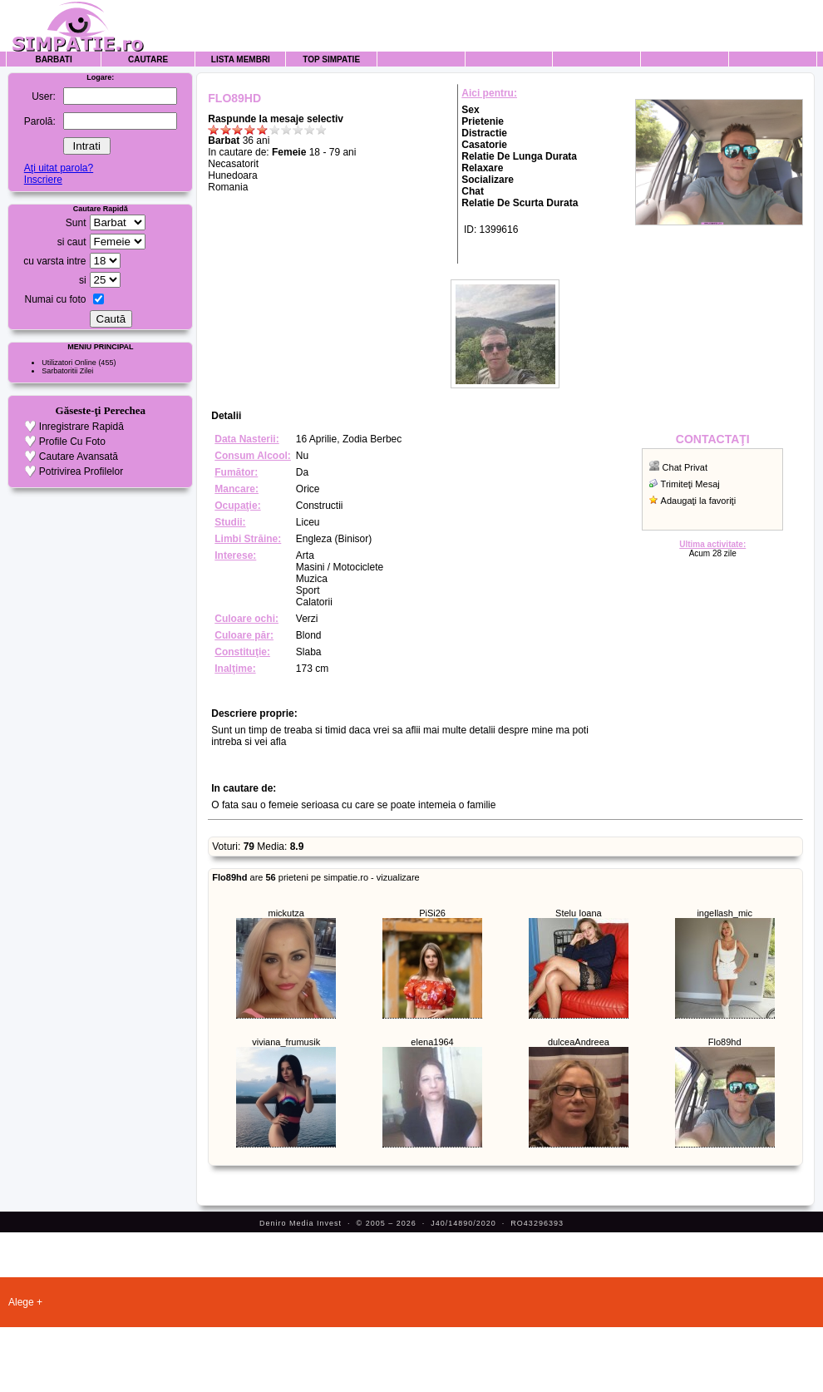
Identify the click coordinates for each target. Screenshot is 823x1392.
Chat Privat (685, 467)
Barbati (53, 59)
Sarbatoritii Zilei (67, 371)
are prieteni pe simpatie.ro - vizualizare (315, 877)
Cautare (148, 59)
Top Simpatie (331, 59)
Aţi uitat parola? (58, 168)
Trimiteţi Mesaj (690, 484)
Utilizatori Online (69, 362)
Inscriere (43, 179)
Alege (21, 1302)
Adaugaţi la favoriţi (699, 501)
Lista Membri (240, 59)
